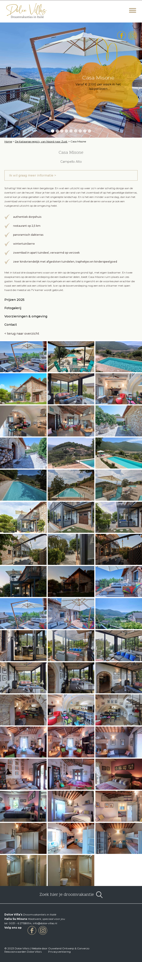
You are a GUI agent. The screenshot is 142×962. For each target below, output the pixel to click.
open (99, 894)
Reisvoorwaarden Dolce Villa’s (23, 951)
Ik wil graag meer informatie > (32, 175)
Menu (133, 10)
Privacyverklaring (59, 951)
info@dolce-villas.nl (45, 923)
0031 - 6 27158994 (20, 923)
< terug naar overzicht (21, 334)
